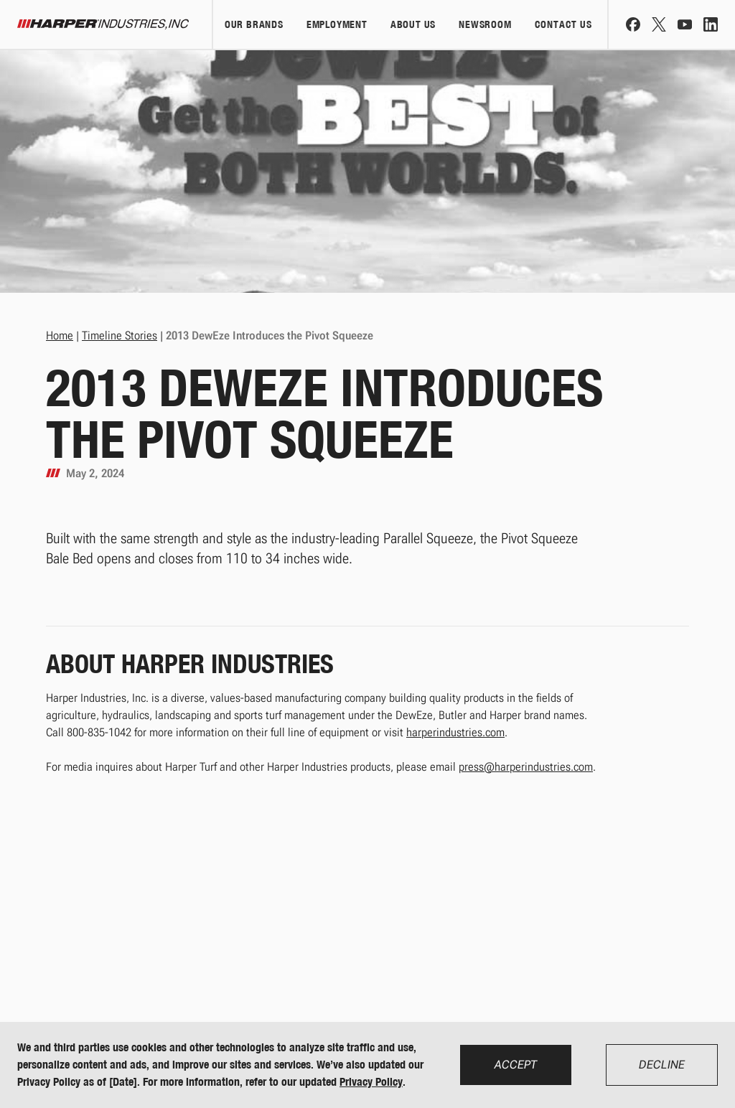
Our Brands (254, 24)
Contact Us (563, 24)
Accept (516, 1064)
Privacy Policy (371, 1082)
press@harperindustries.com (526, 767)
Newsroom (485, 24)
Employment (337, 24)
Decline (662, 1064)
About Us (413, 24)
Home (59, 335)
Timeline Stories (119, 335)
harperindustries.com (455, 732)
